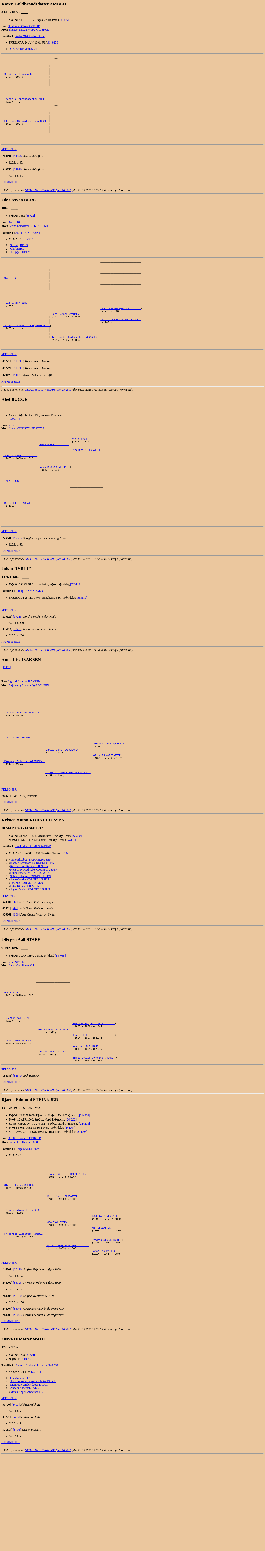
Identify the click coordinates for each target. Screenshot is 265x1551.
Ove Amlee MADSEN (23, 48)
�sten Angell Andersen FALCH (29, 1487)
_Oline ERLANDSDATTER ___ (109, 816)
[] (6, 173)
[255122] (75, 634)
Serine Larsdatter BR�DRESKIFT (30, 243)
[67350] (77, 901)
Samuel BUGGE (17, 458)
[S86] (15, 967)
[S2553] (18, 587)
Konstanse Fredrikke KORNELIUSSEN (34, 934)
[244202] (71, 1200)
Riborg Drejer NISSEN (29, 640)
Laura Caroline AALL (22, 1030)
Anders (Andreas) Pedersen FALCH (36, 1461)
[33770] (30, 1450)
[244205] (81, 1212)
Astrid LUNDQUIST (27, 249)
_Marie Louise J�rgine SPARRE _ (94, 1138)
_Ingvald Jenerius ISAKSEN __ (23, 766)
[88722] (30, 232)
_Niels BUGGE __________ (86, 472)
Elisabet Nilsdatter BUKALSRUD (29, 29)
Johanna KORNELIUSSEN (26, 948)
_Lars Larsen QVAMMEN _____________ (74, 342)
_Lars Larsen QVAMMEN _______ (120, 335)
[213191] (65, 19)
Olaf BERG (17, 265)
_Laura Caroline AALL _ (19, 1118)
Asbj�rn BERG (20, 269)
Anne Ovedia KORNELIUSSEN (29, 944)
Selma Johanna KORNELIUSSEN (30, 941)
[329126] (30, 256)
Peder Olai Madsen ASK (30, 36)
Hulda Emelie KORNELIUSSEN (30, 938)
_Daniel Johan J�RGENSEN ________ (68, 809)
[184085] (60, 1020)
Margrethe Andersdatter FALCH (29, 1480)
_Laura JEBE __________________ (93, 1111)
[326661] (66, 918)
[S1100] (16, 394)
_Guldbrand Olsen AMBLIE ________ (26, 77)
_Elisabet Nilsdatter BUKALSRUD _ (26, 134)
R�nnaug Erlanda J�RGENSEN (29, 735)
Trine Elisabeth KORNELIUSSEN (30, 924)
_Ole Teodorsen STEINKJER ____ (24, 1269)
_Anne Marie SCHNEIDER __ (53, 1131)
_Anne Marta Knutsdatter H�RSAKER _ (75, 368)
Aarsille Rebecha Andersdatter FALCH (33, 1477)
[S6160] (18, 1391)
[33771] (29, 1454)
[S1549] (18, 1156)
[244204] (70, 1208)
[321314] (36, 1467)
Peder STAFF (16, 1027)
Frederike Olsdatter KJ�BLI (26, 1222)
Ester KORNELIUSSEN (24, 951)
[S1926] (18, 173)
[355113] (81, 647)
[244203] (84, 1204)
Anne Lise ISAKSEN (18, 796)
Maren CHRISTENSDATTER (27, 461)
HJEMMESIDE (10, 199)
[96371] (6, 717)
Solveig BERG (19, 262)
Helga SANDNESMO (28, 1229)
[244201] (84, 1196)
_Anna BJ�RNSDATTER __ (54, 505)
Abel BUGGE (14, 522)
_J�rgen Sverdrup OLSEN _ (110, 802)
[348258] (53, 42)
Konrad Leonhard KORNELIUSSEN (32, 928)
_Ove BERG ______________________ (26, 299)
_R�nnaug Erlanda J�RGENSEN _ (24, 822)
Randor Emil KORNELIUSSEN (29, 931)
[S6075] (18, 1404)
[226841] (14, 452)
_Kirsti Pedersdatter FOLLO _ (120, 348)
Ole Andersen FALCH (23, 1473)
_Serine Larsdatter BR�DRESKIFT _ (26, 355)
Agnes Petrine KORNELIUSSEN (30, 954)
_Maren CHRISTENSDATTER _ (20, 548)
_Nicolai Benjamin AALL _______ (93, 1098)
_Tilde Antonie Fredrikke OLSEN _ (68, 836)
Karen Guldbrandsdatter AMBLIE (27, 107)
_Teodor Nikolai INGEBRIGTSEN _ (67, 1256)
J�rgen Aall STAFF (19, 1091)
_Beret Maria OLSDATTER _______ (67, 1283)
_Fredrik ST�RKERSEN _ (106, 1332)
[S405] (16, 1500)
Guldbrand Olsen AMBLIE (24, 26)
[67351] (71, 905)
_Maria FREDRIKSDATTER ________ (67, 1339)
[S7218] (18, 666)
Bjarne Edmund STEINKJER (23, 1299)
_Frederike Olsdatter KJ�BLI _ (24, 1326)
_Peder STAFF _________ (19, 1061)
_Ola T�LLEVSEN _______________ (68, 1312)
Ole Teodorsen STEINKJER (24, 1218)
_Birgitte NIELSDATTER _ (86, 485)
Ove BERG (14, 239)
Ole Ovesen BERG (17, 328)
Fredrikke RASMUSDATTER (33, 911)
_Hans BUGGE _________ (54, 479)
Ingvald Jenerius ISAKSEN (24, 731)
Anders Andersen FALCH (25, 1483)
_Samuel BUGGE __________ (20, 492)
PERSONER (9, 166)
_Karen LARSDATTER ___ (106, 1346)
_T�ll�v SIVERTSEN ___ (107, 1306)
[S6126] (18, 1365)
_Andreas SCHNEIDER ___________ (93, 1124)
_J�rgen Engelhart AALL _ (54, 1104)
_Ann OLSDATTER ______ (106, 1319)
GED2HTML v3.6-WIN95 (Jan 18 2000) (49, 207)
